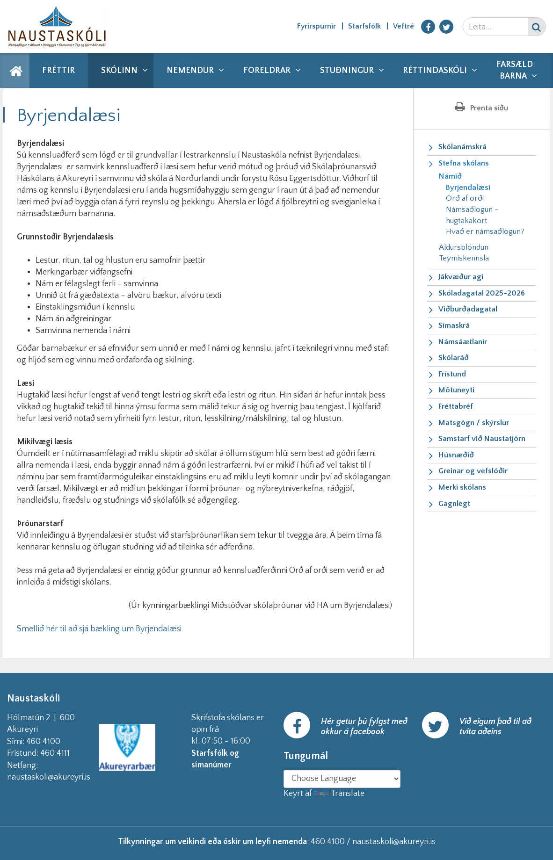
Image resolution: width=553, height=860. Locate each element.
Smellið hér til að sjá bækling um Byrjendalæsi (99, 629)
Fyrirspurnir (316, 26)
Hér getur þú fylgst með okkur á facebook (364, 727)
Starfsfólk (364, 26)
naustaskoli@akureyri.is (63, 777)
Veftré (403, 26)
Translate (338, 793)
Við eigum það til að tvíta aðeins (495, 727)
